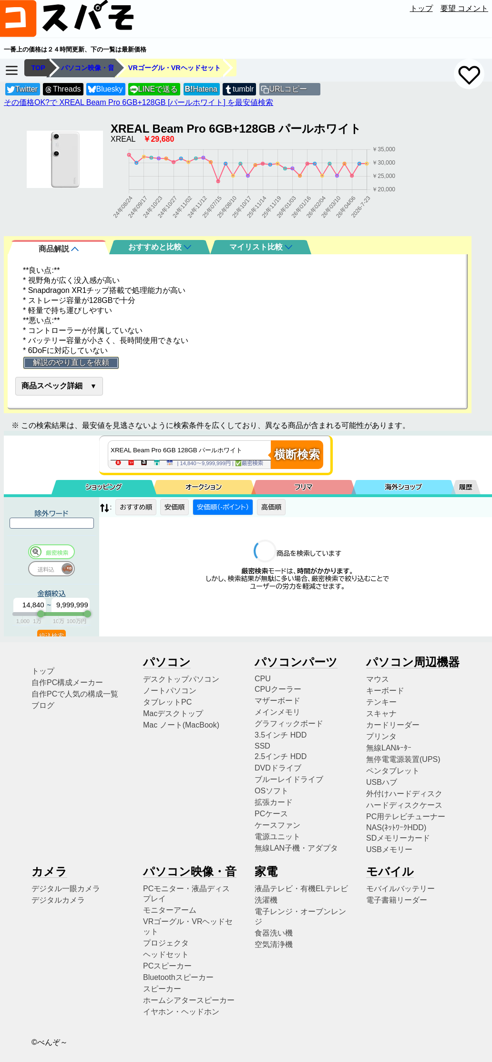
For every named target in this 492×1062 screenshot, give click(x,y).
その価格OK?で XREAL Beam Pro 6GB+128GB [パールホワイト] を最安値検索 (138, 102)
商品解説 (59, 249)
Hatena (201, 89)
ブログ (42, 705)
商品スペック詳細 (51, 386)
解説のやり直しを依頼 (71, 362)
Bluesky (105, 89)
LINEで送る (154, 89)
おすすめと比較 (159, 247)
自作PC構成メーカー (67, 682)
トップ (421, 8)
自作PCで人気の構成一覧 (74, 694)
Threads (62, 89)
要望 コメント (464, 8)
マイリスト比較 (260, 247)
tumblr (239, 89)
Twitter (22, 89)
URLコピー (288, 89)
